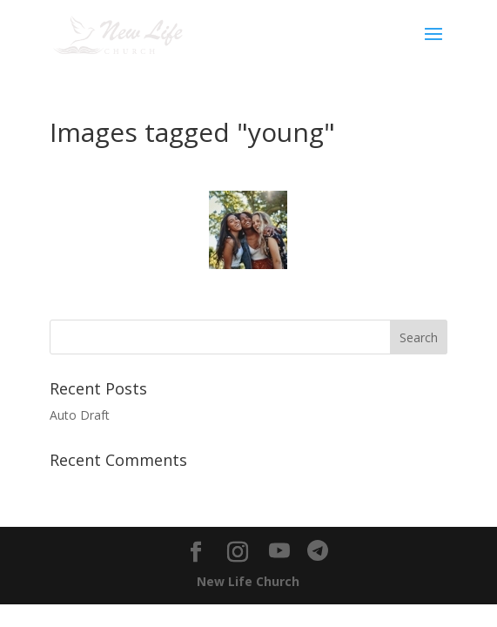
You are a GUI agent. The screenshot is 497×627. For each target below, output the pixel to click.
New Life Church (248, 581)
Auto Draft (80, 415)
